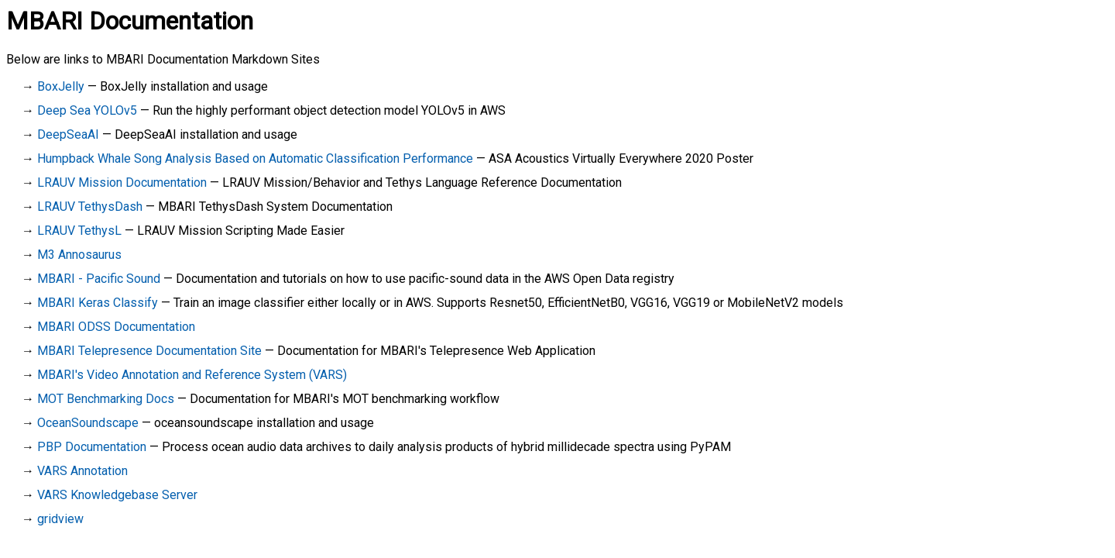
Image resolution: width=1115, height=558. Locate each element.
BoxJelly (60, 86)
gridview (60, 519)
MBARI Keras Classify (97, 302)
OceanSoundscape (88, 422)
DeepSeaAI (68, 134)
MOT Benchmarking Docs (105, 398)
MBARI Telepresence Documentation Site (149, 350)
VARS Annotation (82, 470)
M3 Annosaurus (79, 254)
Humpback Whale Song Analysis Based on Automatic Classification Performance (255, 158)
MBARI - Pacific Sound (98, 278)
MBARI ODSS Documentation (116, 326)
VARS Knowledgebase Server (117, 494)
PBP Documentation (91, 446)
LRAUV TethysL (79, 230)
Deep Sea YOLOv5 (87, 110)
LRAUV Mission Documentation (122, 182)
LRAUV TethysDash (89, 206)
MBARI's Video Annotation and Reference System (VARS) (192, 374)
